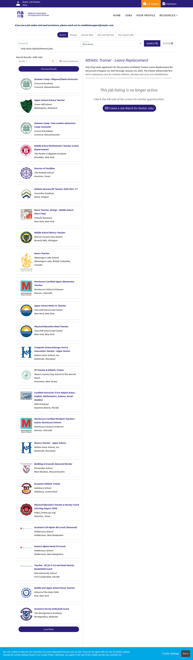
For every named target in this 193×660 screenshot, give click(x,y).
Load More (49, 629)
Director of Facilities (44, 168)
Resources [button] (167, 15)
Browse (73, 34)
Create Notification (69, 61)
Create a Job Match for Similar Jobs (129, 108)
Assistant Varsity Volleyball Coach (51, 608)
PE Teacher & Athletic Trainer (49, 369)
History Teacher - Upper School (50, 442)
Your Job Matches (105, 34)
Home (117, 15)
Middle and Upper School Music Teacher (54, 587)
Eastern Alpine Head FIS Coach (50, 546)
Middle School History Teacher (49, 232)
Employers (169, 4)
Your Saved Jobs (126, 34)
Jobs (128, 15)
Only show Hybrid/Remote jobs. (37, 48)
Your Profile (145, 15)
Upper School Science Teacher (49, 100)
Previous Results (49, 68)
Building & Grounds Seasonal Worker (53, 463)
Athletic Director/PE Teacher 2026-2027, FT (56, 188)
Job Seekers (151, 4)
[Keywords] (49, 43)
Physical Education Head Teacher (51, 326)
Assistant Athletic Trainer (47, 483)
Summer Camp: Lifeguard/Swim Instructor (56, 79)
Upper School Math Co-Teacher (50, 305)
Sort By (22, 61)
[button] (168, 43)
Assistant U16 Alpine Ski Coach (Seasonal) (55, 527)
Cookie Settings (170, 653)
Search (62, 34)
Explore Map (87, 34)
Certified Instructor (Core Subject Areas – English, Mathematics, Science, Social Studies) (55, 396)
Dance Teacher (41, 253)
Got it (185, 653)
